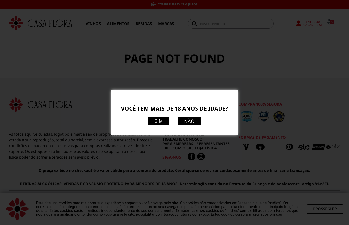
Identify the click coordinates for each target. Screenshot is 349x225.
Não (189, 121)
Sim (158, 121)
